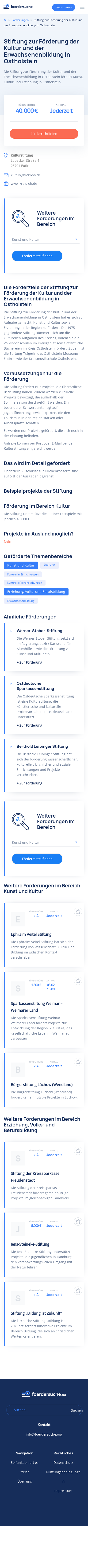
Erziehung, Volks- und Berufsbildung (36, 591)
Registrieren (64, 7)
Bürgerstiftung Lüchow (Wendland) (42, 1084)
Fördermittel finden (37, 256)
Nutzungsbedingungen (63, 1477)
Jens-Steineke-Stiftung (30, 1244)
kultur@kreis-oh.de (26, 175)
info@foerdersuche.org (44, 1434)
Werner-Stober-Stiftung (39, 630)
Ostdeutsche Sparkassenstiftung (35, 686)
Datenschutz (63, 1462)
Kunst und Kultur (20, 565)
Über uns (24, 1481)
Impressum (63, 1490)
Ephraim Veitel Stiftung (31, 934)
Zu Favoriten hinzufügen (78, 912)
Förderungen (20, 20)
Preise (24, 1472)
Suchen (74, 1410)
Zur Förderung (30, 662)
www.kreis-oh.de (24, 183)
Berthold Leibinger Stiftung (42, 746)
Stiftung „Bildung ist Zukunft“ (36, 1313)
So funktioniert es (24, 1462)
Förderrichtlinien (44, 133)
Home (5, 20)
